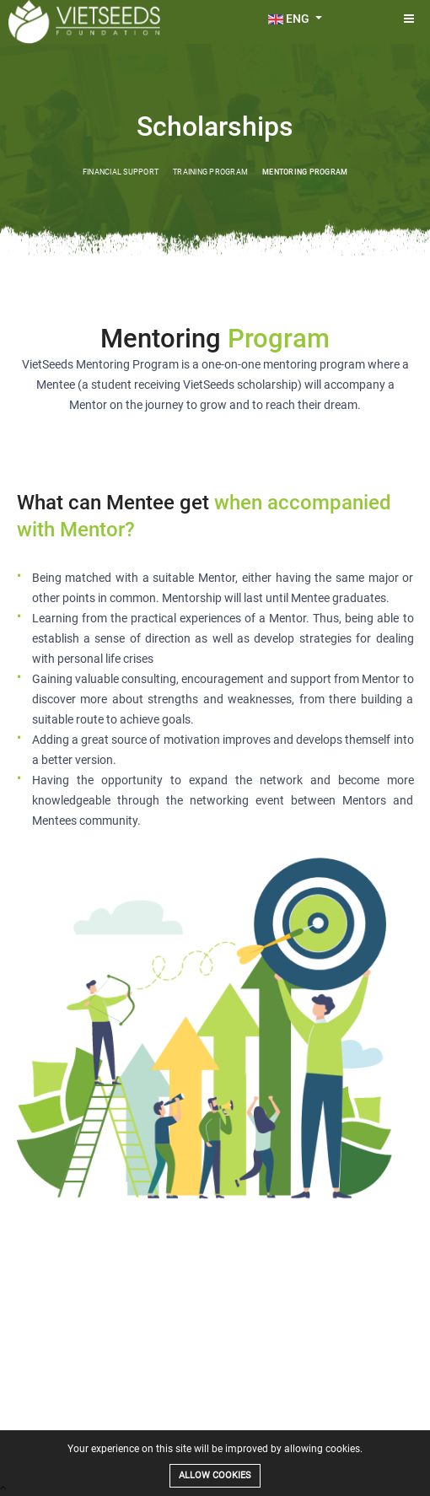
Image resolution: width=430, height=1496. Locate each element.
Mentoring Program (304, 172)
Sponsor (266, 1426)
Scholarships (113, 1426)
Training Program (210, 172)
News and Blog (361, 1426)
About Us (59, 1426)
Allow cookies (215, 1475)
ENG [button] (290, 18)
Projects (163, 1426)
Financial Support (121, 172)
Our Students (214, 1426)
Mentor (307, 1426)
